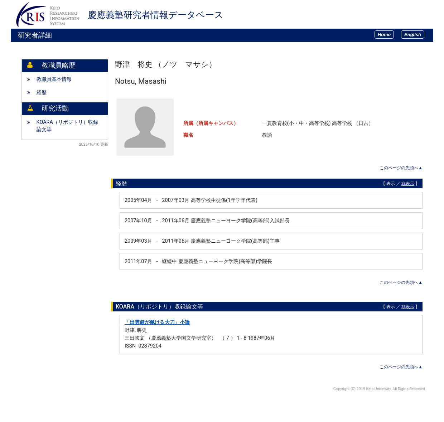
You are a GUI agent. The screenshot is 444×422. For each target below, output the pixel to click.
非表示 (407, 183)
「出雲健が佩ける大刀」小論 (157, 322)
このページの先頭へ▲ (401, 167)
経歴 (42, 92)
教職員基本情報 (54, 79)
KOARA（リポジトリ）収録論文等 (67, 126)
